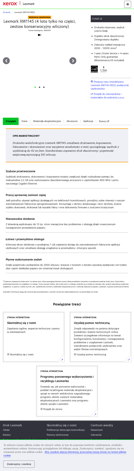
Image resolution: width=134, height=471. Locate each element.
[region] (67, 455)
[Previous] (6, 60)
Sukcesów (96, 434)
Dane (24, 121)
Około (6, 429)
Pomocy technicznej (57, 434)
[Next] (72, 60)
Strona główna (41, 4)
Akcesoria (72, 121)
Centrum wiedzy (102, 425)
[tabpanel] (67, 200)
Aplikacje (88, 121)
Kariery (7, 434)
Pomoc (104, 121)
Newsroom (97, 429)
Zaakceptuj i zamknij (19, 464)
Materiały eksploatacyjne (47, 121)
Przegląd (11, 121)
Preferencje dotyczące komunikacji (66, 429)
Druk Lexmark (12, 425)
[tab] (35, 87)
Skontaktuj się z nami (61, 425)
